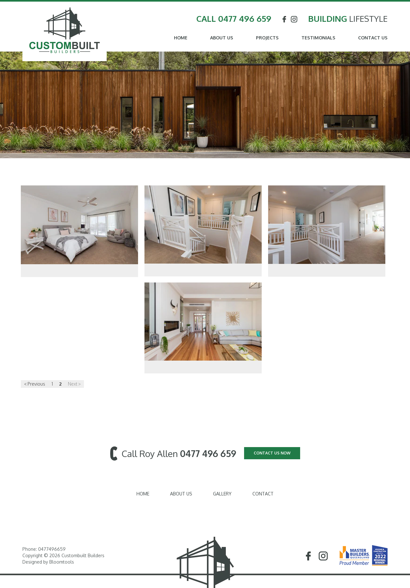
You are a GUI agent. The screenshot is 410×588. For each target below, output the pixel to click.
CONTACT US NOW (272, 453)
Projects (267, 38)
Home (180, 38)
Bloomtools (61, 564)
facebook (284, 19)
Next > (74, 384)
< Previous (34, 384)
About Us (221, 38)
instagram (295, 19)
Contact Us (373, 38)
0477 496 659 (244, 18)
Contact (263, 493)
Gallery (222, 493)
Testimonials (318, 38)
